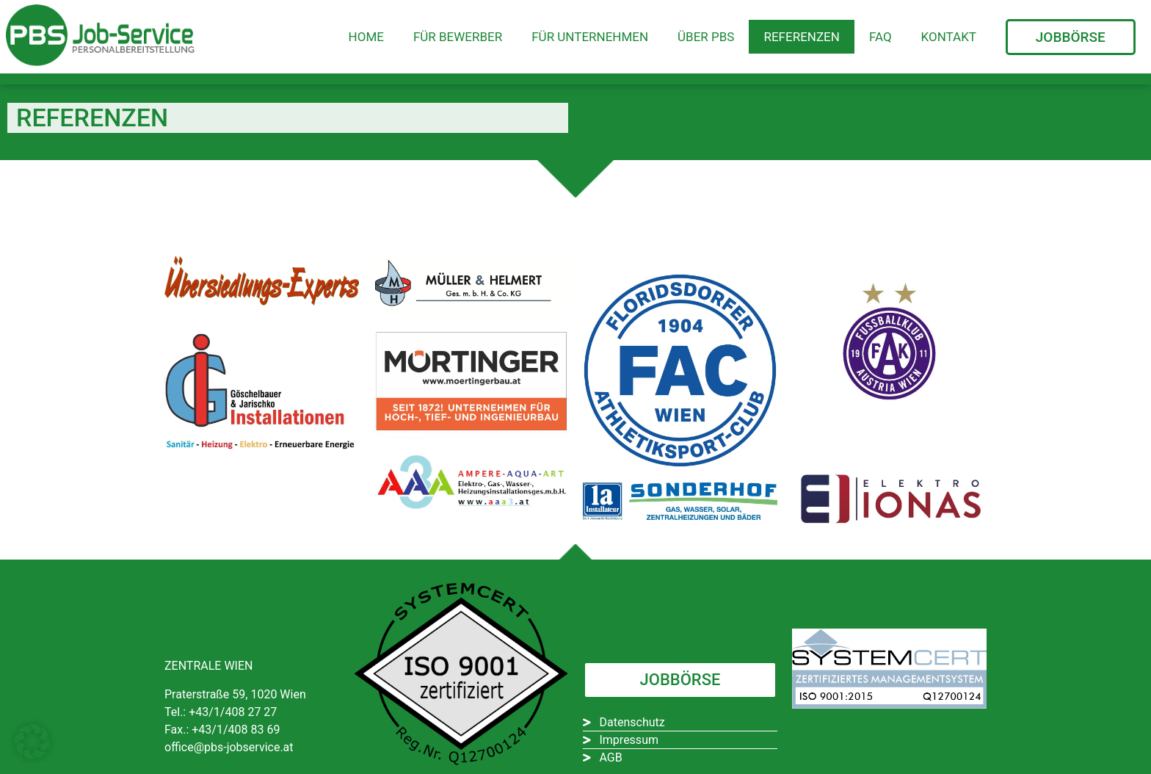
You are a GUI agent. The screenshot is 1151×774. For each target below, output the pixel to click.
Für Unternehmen (589, 36)
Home (366, 36)
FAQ (880, 36)
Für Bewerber (457, 36)
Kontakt (948, 36)
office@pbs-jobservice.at (229, 747)
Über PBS (706, 36)
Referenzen (801, 36)
